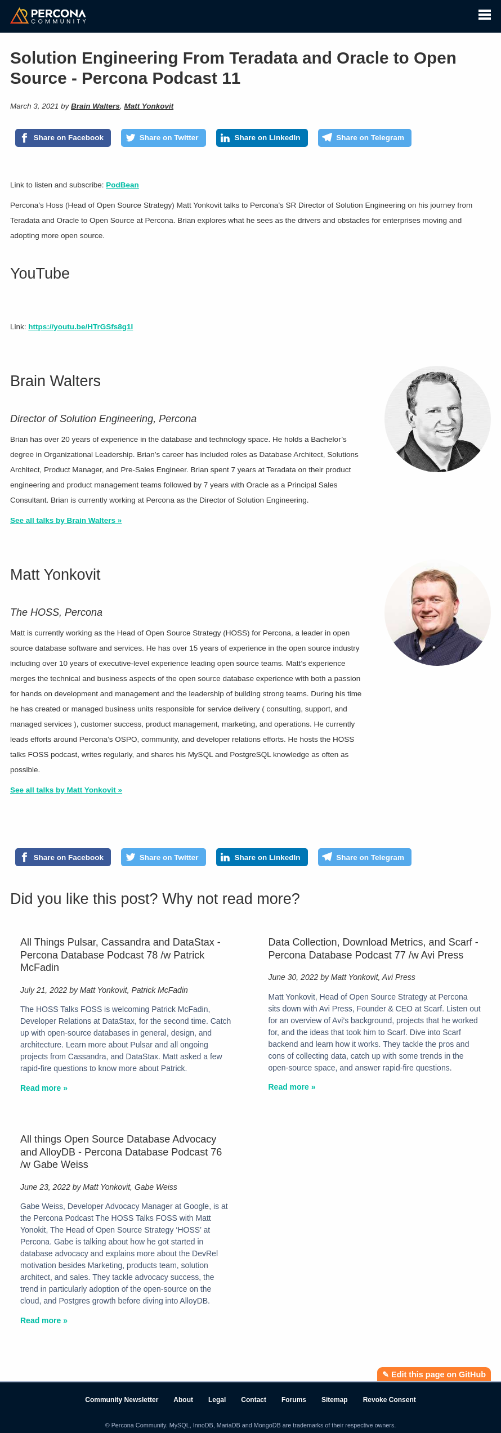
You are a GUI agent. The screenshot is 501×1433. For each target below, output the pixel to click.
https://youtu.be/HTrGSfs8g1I (80, 327)
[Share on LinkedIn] (262, 138)
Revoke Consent (389, 1400)
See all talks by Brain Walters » (66, 520)
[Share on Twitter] (163, 138)
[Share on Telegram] (364, 138)
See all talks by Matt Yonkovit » (66, 790)
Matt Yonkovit (148, 106)
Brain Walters (95, 106)
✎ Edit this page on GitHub (434, 1374)
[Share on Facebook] (63, 138)
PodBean (122, 185)
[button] (484, 13)
